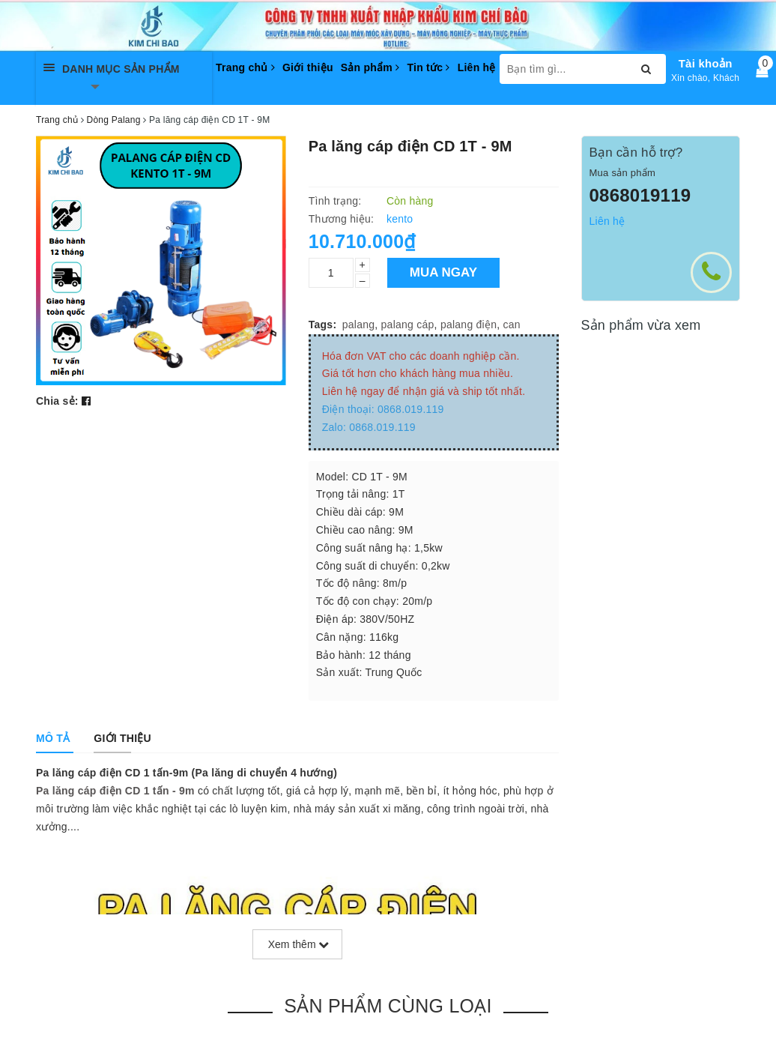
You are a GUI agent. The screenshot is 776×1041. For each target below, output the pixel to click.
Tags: (323, 325)
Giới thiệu (307, 67)
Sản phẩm (370, 67)
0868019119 (640, 195)
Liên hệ (477, 67)
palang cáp (407, 325)
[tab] (53, 738)
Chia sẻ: (57, 401)
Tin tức (428, 67)
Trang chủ (245, 67)
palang (358, 325)
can (512, 325)
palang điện (468, 325)
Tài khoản (706, 63)
